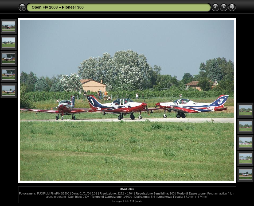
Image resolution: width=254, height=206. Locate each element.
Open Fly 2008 (45, 7)
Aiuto (139, 201)
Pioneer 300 (73, 7)
